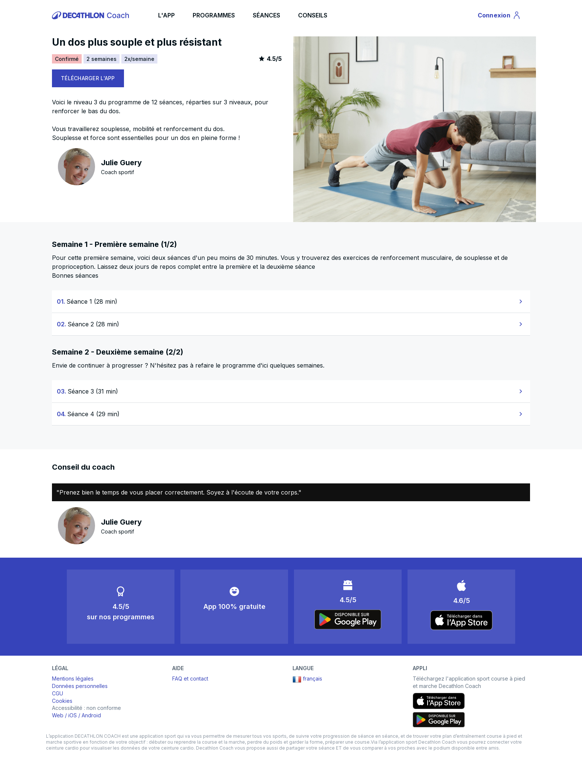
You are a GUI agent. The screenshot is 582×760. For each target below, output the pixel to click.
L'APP (166, 15)
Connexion (499, 16)
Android (91, 715)
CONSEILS (312, 15)
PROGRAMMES (214, 15)
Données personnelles (80, 686)
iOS (72, 715)
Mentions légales (73, 678)
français (307, 679)
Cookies (62, 701)
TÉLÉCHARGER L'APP (88, 78)
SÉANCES (266, 15)
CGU (57, 693)
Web (57, 715)
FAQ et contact (190, 678)
